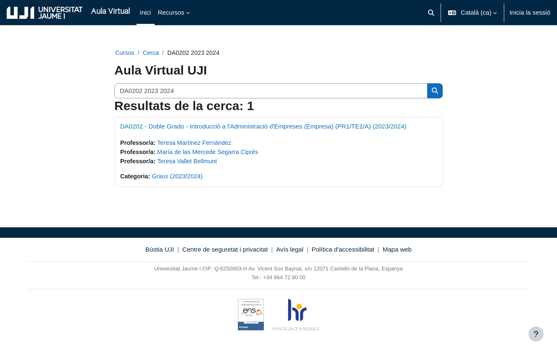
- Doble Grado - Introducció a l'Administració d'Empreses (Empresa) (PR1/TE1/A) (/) (263, 126)
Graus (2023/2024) (179, 178)
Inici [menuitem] (145, 12)
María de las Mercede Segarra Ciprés (211, 153)
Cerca (152, 53)
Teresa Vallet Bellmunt (190, 162)
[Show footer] (536, 334)
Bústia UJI (159, 251)
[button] (431, 12)
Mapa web (397, 251)
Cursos (125, 53)
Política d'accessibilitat (343, 251)
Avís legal (290, 251)
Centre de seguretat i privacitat (225, 251)
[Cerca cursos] (271, 91)
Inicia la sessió (529, 12)
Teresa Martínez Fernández (197, 143)
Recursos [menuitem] (171, 12)
